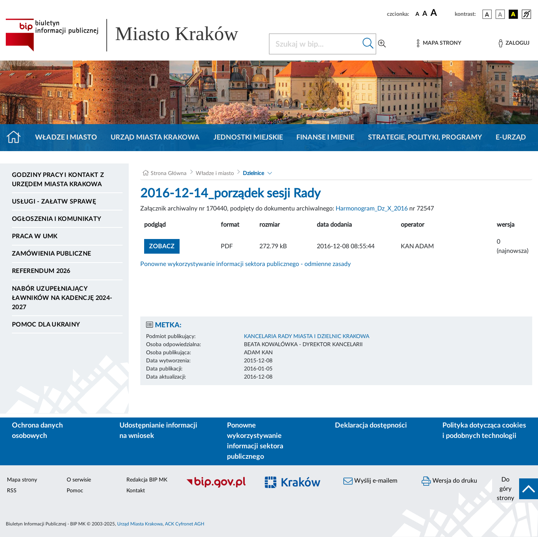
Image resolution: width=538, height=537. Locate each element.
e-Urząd (511, 137)
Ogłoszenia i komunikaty (56, 219)
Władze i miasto (66, 137)
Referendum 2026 (41, 271)
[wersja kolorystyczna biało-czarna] (500, 14)
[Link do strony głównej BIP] (132, 35)
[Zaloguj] (514, 43)
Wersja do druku (449, 481)
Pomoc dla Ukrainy (46, 325)
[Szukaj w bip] (368, 44)
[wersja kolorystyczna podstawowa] (487, 14)
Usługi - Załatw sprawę (54, 202)
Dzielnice (253, 173)
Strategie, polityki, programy (425, 137)
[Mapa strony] (439, 43)
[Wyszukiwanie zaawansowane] (382, 44)
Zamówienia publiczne (51, 254)
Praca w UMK (35, 236)
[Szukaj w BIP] (315, 44)
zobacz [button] (164, 245)
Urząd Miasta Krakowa (155, 137)
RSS (12, 490)
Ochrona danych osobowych (37, 430)
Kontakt (135, 490)
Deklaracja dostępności (371, 425)
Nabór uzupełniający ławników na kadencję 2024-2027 (62, 298)
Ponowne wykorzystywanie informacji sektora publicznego (255, 441)
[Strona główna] (17, 137)
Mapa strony (22, 480)
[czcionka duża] (441, 13)
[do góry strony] (515, 489)
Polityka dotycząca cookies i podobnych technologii (484, 430)
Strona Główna (169, 173)
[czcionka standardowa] (417, 14)
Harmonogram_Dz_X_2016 (372, 208)
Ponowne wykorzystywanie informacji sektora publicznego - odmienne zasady (245, 264)
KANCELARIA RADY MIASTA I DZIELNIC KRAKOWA (306, 336)
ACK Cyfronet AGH (184, 524)
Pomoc (75, 490)
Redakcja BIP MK (146, 480)
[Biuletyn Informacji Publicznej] (218, 486)
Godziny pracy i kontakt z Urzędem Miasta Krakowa (58, 179)
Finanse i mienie (325, 137)
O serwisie (79, 480)
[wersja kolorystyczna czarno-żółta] (513, 14)
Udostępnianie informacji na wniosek (158, 430)
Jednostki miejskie (248, 137)
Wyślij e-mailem (370, 481)
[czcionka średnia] (425, 14)
